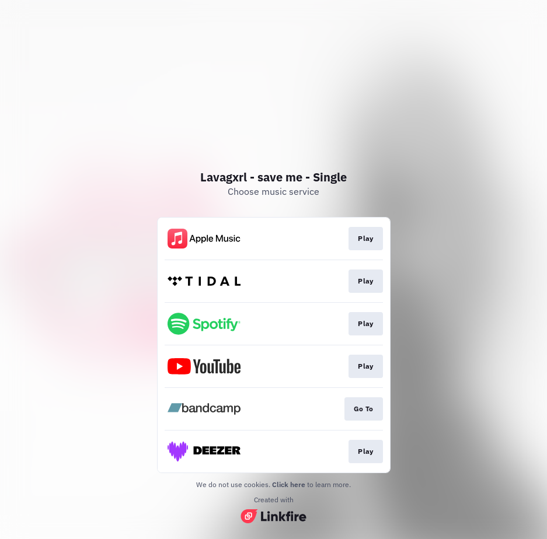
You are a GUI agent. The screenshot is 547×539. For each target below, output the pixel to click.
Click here (288, 484)
